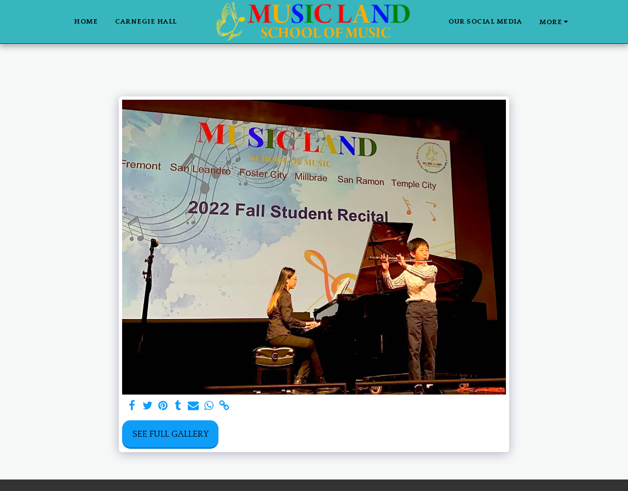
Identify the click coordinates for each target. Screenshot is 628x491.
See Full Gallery (170, 434)
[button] (587, 21)
